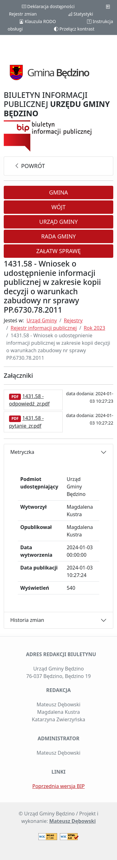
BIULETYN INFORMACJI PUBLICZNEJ (57, 104)
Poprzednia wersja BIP (58, 786)
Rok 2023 (94, 327)
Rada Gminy (58, 236)
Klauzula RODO (37, 21)
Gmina (58, 192)
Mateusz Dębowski (72, 821)
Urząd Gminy (58, 221)
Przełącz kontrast (74, 29)
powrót (29, 166)
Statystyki (80, 14)
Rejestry (73, 320)
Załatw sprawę (58, 251)
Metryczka (22, 452)
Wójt (58, 207)
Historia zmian (27, 620)
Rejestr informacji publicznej (44, 327)
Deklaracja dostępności (48, 6)
